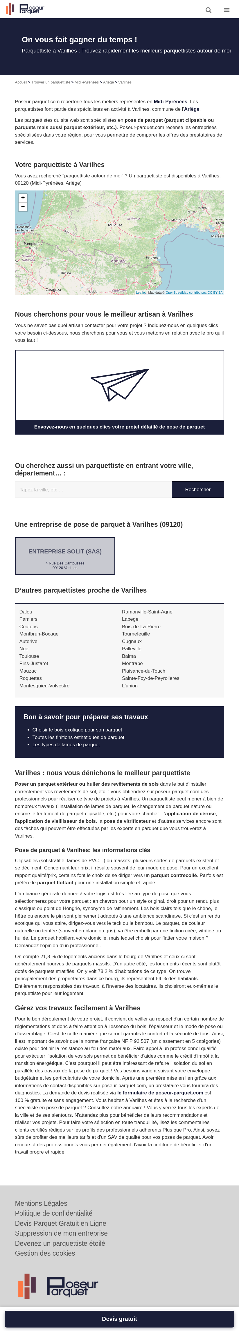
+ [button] (23, 198)
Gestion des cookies (45, 1253)
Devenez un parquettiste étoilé (60, 1243)
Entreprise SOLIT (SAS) (65, 551)
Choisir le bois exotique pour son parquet (77, 730)
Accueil (21, 82)
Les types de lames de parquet (66, 744)
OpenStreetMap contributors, (187, 292)
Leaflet (141, 292)
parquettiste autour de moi (93, 176)
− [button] (23, 207)
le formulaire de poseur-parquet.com (160, 1093)
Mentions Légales (41, 1203)
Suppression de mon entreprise (61, 1233)
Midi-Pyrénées (87, 82)
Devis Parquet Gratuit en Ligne (61, 1223)
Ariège (108, 82)
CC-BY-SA (215, 292)
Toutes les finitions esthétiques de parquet (79, 737)
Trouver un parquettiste (50, 82)
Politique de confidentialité (54, 1213)
